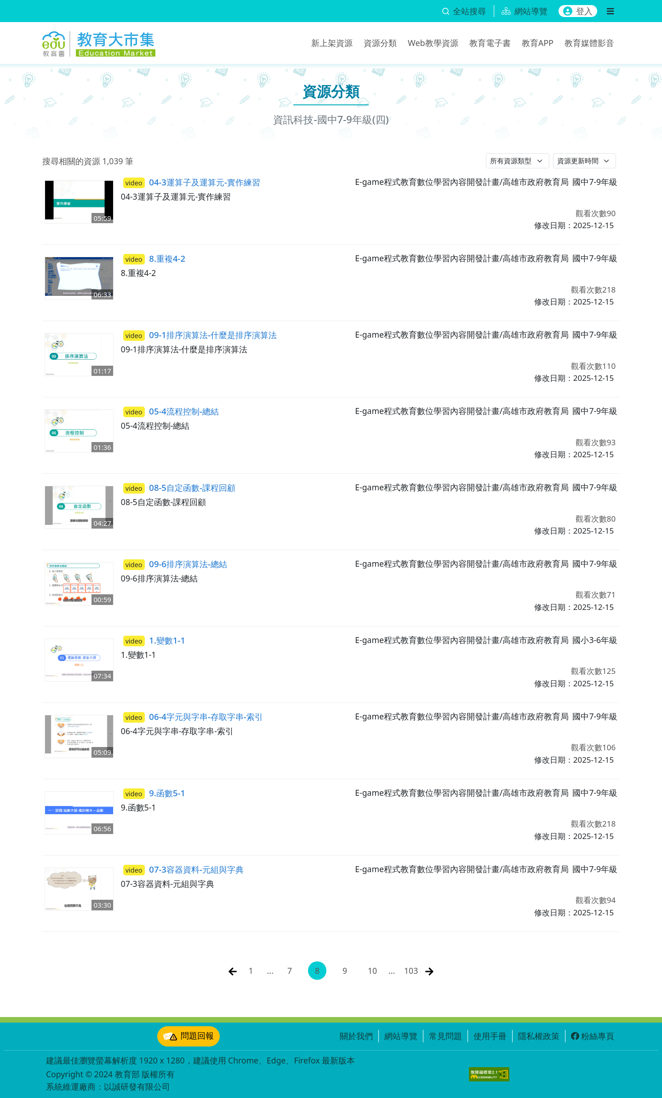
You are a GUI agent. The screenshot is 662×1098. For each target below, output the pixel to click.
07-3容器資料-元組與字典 (183, 869)
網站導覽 (400, 1035)
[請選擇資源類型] (517, 160)
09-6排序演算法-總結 (175, 564)
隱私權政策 (538, 1035)
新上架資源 (332, 42)
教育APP (538, 42)
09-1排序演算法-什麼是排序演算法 (200, 335)
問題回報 (188, 1036)
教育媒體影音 (589, 42)
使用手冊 (490, 1035)
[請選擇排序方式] (584, 160)
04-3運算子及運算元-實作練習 (191, 182)
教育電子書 (490, 42)
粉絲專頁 (592, 1035)
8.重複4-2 (154, 258)
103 (411, 970)
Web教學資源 (433, 42)
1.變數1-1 (154, 640)
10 (372, 970)
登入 (578, 11)
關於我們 (356, 1035)
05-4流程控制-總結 (171, 411)
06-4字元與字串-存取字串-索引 (193, 717)
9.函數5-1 (154, 793)
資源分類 (380, 42)
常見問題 (445, 1035)
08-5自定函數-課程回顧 (179, 488)
